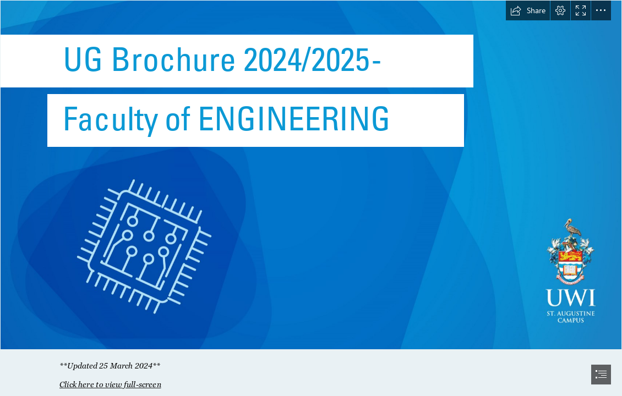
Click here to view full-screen (110, 384)
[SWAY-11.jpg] (311, 175)
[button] (528, 10)
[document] (311, 198)
